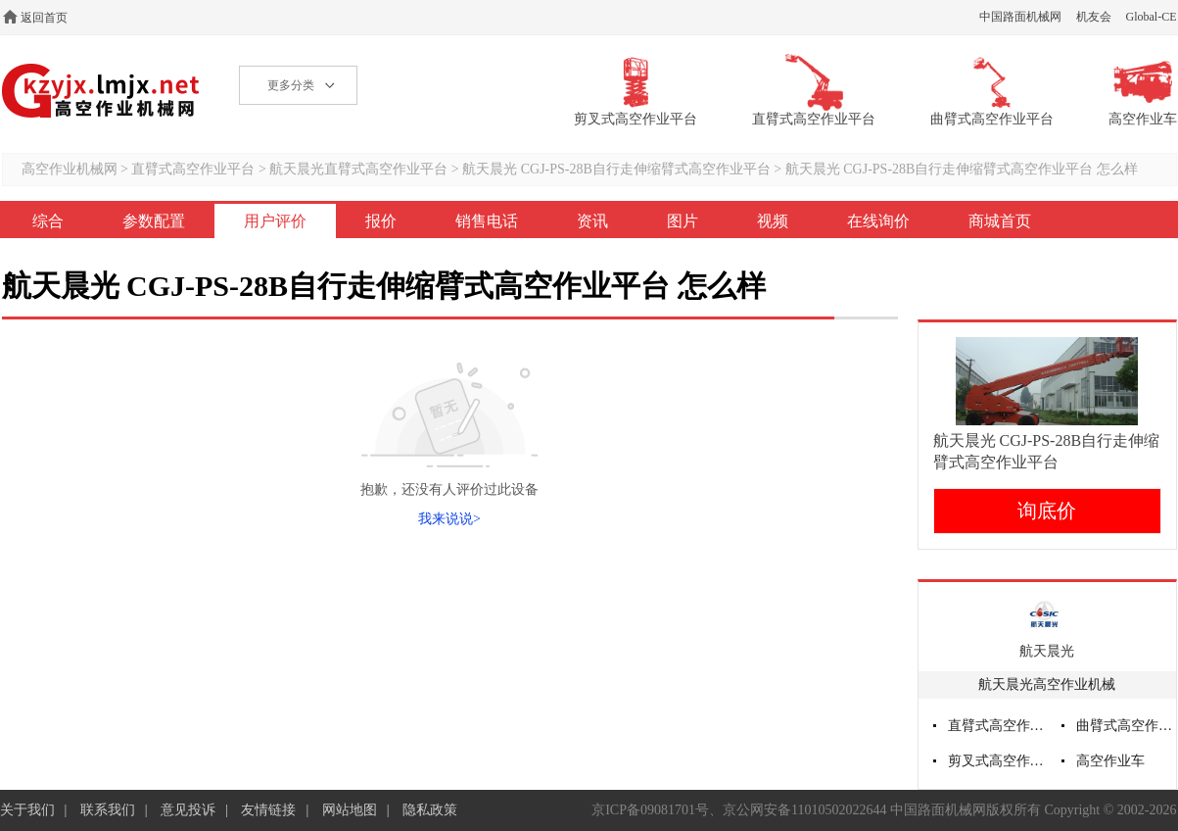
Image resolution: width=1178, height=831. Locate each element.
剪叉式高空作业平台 (998, 761)
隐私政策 (429, 810)
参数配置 (153, 221)
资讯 (592, 221)
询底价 (1046, 510)
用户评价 (275, 221)
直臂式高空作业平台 (193, 169)
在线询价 (878, 221)
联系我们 (107, 810)
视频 (772, 221)
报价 (381, 221)
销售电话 (486, 221)
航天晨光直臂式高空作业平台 (358, 169)
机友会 (1093, 17)
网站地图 (349, 810)
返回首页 (44, 17)
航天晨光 (1046, 651)
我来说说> (449, 519)
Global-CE (1151, 17)
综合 (48, 221)
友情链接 (268, 810)
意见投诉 (188, 810)
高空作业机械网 (101, 91)
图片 (682, 221)
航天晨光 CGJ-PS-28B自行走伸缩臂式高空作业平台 (618, 169)
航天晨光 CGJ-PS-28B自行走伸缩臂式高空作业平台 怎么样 (961, 169)
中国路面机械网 (1020, 17)
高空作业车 (1110, 761)
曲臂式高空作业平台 (1126, 725)
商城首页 (999, 221)
